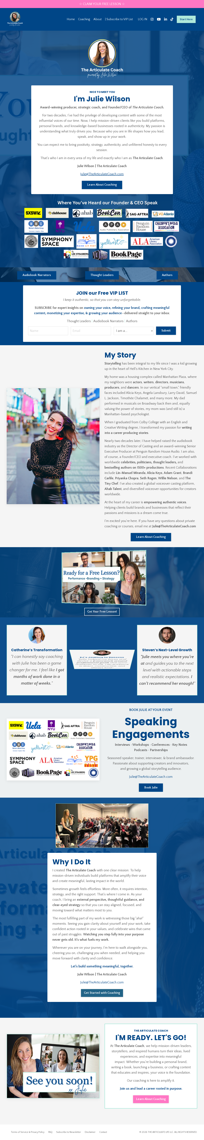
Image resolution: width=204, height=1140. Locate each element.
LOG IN (142, 19)
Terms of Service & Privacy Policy (27, 1132)
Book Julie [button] (151, 787)
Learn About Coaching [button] (102, 184)
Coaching (84, 19)
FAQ (50, 1132)
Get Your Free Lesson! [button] (102, 611)
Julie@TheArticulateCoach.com (102, 174)
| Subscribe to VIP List (119, 19)
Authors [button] (167, 275)
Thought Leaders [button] (102, 275)
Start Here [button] (186, 19)
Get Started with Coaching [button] (102, 993)
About (97, 19)
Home (71, 19)
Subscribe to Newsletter (68, 1132)
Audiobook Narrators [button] (37, 275)
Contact (103, 1132)
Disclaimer (90, 1132)
